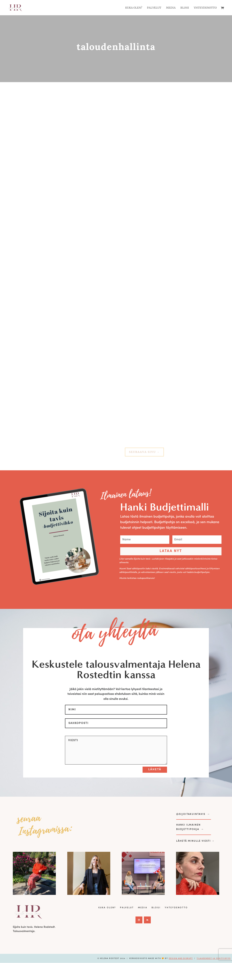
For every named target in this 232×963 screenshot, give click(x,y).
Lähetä (154, 769)
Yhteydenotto (205, 7)
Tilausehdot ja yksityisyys (214, 958)
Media (171, 7)
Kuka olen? (133, 7)
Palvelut (154, 7)
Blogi (184, 7)
